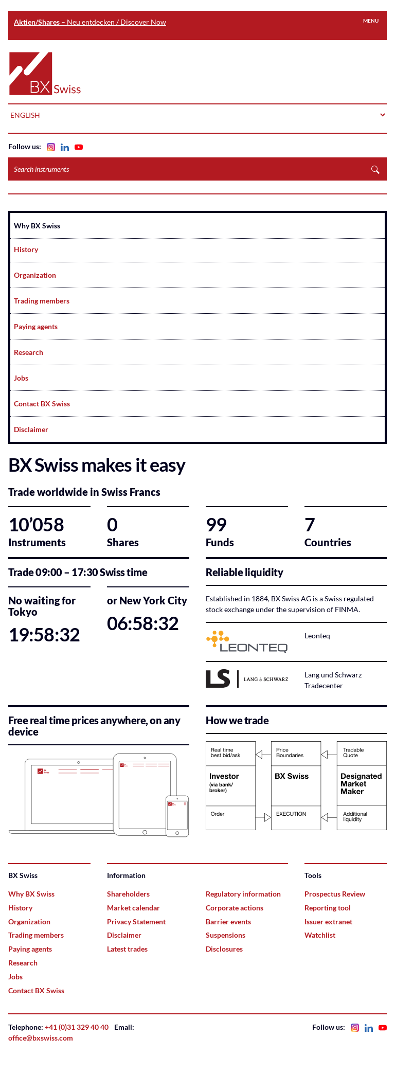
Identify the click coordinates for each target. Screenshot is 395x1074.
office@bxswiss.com (40, 1037)
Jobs (21, 377)
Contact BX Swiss (42, 403)
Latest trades (127, 948)
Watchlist (319, 934)
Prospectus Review (334, 893)
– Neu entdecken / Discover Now (90, 21)
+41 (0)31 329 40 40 (77, 1027)
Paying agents (36, 326)
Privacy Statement (136, 921)
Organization (35, 275)
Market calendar (133, 907)
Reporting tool (327, 907)
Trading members (41, 300)
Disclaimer (31, 429)
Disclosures (224, 948)
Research (28, 352)
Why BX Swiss (37, 225)
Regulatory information (243, 893)
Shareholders (128, 893)
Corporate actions (234, 907)
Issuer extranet (328, 921)
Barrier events (228, 921)
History (26, 249)
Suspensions (225, 934)
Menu (371, 20)
